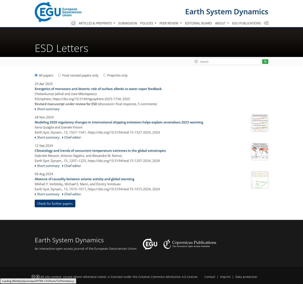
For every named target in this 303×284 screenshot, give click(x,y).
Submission (127, 23)
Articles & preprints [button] (96, 23)
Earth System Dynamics (226, 11)
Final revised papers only (78, 75)
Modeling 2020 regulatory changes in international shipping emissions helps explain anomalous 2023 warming (119, 122)
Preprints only (115, 75)
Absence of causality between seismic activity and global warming (84, 179)
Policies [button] (147, 23)
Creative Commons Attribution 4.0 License (167, 277)
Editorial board (198, 23)
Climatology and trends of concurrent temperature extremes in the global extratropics (100, 150)
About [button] (220, 23)
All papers (44, 75)
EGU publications (246, 23)
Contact (210, 277)
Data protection (246, 277)
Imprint (225, 277)
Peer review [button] (169, 23)
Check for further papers (55, 203)
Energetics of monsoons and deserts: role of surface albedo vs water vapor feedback (98, 89)
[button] (196, 61)
